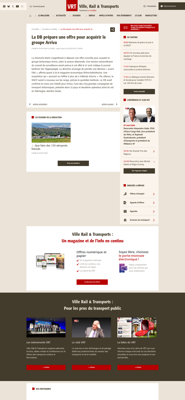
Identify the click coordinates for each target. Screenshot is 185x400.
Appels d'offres (137, 203)
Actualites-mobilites (49, 29)
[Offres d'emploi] (154, 193)
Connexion (150, 6)
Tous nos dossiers (73, 163)
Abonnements (168, 6)
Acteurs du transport (140, 220)
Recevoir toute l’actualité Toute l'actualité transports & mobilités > (143, 27)
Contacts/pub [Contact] (37, 6)
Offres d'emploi (137, 194)
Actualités (35, 29)
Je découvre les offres (92, 282)
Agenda (133, 211)
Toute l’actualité (139, 91)
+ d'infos (46, 367)
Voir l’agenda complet (139, 171)
